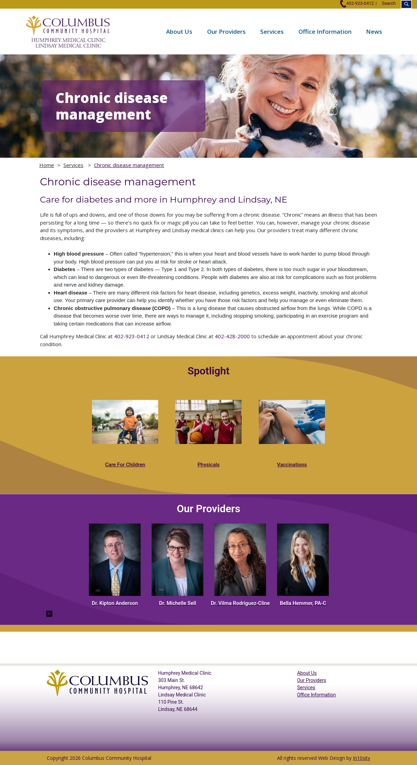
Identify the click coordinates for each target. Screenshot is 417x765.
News (374, 31)
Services (272, 31)
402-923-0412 (357, 3)
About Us (179, 31)
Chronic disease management (129, 165)
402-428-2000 (232, 336)
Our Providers (226, 31)
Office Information (325, 31)
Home (46, 165)
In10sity (361, 758)
